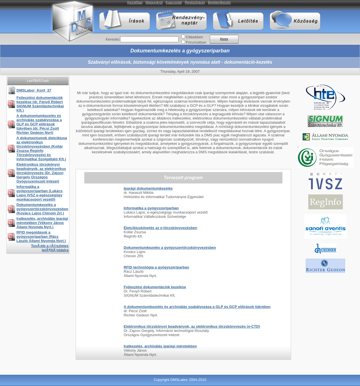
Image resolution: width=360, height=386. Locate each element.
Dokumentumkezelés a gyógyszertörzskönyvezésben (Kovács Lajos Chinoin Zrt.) (42, 209)
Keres (224, 39)
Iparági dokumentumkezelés (148, 188)
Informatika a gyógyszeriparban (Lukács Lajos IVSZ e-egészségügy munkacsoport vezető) (40, 193)
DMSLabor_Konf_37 (34, 90)
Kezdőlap (134, 2)
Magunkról (154, 2)
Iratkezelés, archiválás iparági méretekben (160, 346)
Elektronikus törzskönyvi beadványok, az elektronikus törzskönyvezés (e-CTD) (192, 326)
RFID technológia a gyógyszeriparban (156, 267)
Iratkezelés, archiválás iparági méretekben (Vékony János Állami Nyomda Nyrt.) (42, 222)
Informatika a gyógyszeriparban (151, 208)
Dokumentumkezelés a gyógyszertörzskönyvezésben (170, 247)
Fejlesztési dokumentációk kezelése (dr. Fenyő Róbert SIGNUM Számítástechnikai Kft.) (40, 104)
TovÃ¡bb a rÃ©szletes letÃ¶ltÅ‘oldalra (50, 248)
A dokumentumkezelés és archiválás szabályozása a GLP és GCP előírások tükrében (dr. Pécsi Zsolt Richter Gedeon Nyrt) (39, 124)
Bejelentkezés (219, 2)
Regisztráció (195, 2)
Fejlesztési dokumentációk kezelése (155, 287)
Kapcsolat (174, 2)
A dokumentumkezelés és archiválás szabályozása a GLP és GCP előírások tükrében (197, 307)
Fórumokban (196, 42)
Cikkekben (194, 37)
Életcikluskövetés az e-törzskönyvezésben (160, 228)
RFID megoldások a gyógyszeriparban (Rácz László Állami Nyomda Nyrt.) (41, 236)
